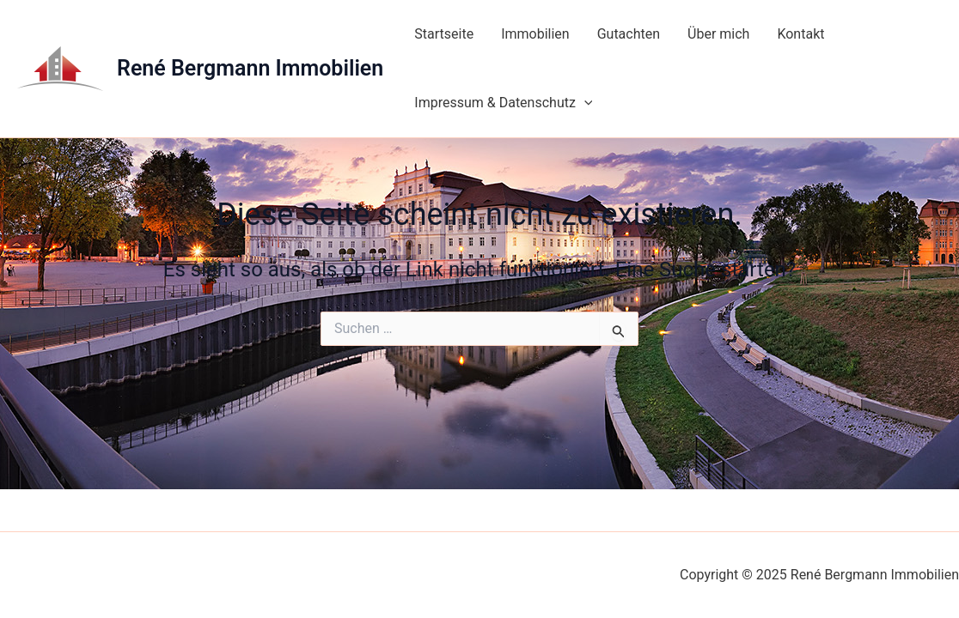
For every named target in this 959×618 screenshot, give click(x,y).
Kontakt (800, 34)
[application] (584, 103)
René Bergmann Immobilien (250, 68)
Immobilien (535, 34)
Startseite (443, 34)
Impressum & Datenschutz (503, 103)
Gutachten (628, 34)
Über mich (718, 34)
